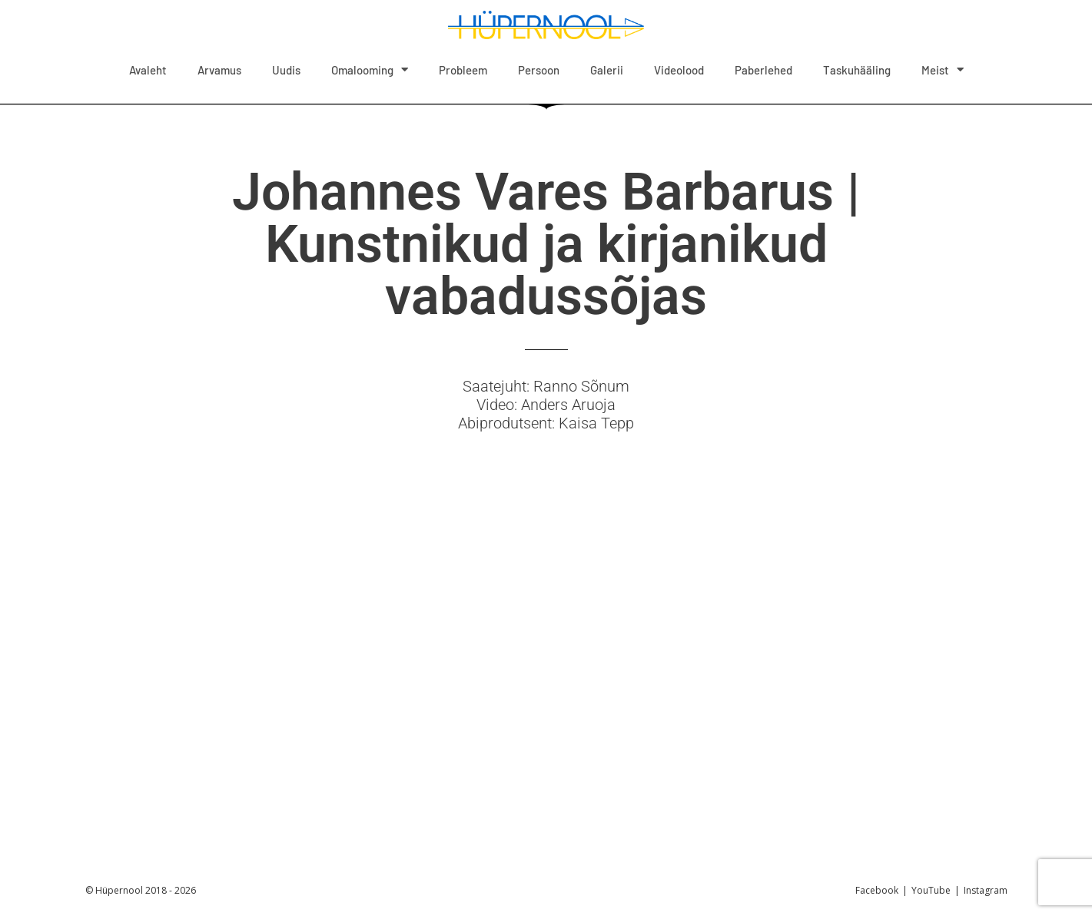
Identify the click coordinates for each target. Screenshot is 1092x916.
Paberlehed (763, 70)
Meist (942, 69)
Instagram (985, 890)
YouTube (931, 890)
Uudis (286, 70)
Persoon (538, 70)
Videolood (679, 70)
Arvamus (219, 70)
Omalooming (369, 69)
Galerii (606, 70)
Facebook (876, 890)
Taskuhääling (857, 70)
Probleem (463, 70)
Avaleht (148, 70)
